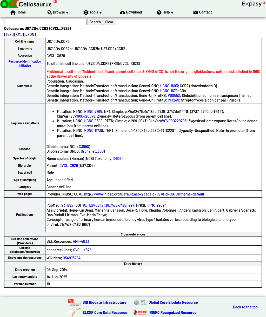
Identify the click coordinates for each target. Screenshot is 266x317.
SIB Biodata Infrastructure (104, 302)
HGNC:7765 (93, 111)
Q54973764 (72, 257)
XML (19, 34)
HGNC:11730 (93, 130)
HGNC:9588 (93, 120)
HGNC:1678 (169, 90)
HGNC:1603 (169, 85)
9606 (117, 158)
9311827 (67, 205)
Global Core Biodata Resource (173, 302)
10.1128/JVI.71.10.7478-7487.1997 (108, 205)
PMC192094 (157, 205)
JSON (29, 34)
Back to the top (245, 307)
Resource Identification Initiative (25, 63)
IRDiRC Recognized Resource (172, 312)
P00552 (174, 95)
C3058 (84, 146)
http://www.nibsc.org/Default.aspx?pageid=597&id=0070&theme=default (144, 193)
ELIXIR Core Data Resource (105, 312)
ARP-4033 (81, 241)
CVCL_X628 (82, 249)
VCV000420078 (82, 115)
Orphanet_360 (92, 151)
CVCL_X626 (68, 165)
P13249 (173, 99)
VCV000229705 (174, 120)
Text (9, 34)
